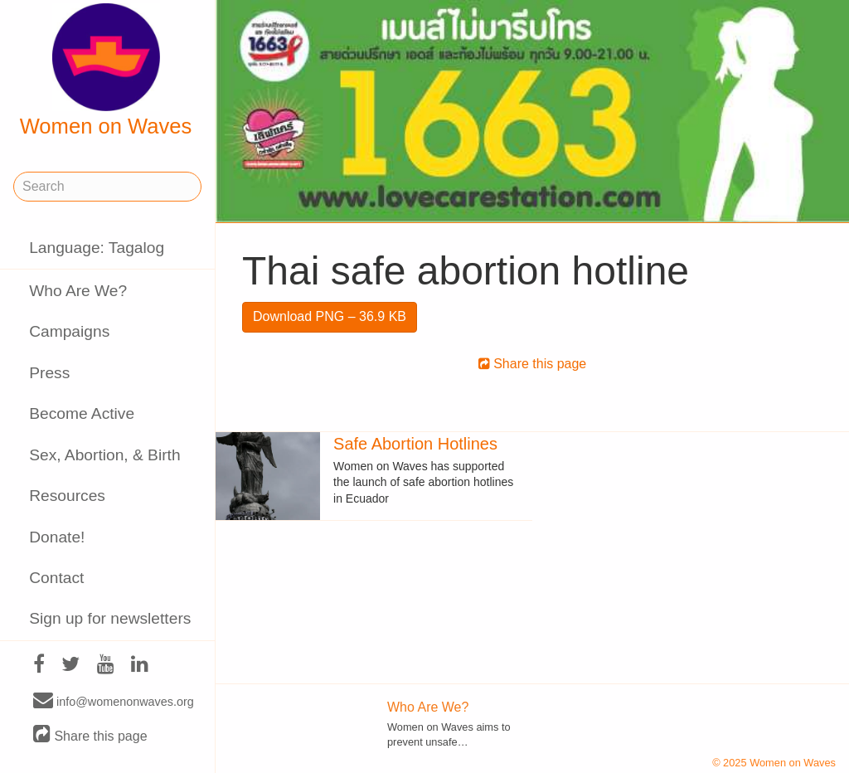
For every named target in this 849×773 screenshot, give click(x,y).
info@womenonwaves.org (113, 701)
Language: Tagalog (96, 247)
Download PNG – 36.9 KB (329, 316)
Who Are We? (78, 290)
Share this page (90, 735)
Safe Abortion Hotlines (415, 444)
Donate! (57, 537)
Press (49, 373)
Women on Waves (106, 70)
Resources (67, 495)
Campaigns (69, 331)
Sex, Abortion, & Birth (104, 455)
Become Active (81, 413)
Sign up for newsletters (110, 618)
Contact (56, 577)
